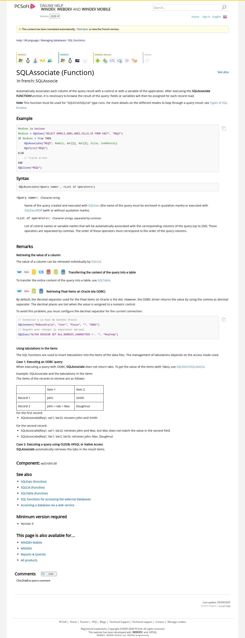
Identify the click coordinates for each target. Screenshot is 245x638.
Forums (84, 622)
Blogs (103, 622)
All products (29, 563)
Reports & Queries (33, 557)
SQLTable (104, 282)
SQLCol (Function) (33, 490)
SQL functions (76, 40)
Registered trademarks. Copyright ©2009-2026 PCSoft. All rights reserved (122, 628)
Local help (224, 608)
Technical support (142, 622)
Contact (160, 622)
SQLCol (96, 263)
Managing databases (53, 40)
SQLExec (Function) (33, 484)
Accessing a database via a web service (47, 508)
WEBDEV (101, 635)
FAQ (94, 622)
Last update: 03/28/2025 (216, 605)
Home (195, 17)
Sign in (206, 17)
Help (19, 40)
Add (47, 576)
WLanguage (31, 40)
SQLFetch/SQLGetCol (190, 369)
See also (223, 72)
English (216, 17)
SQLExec (94, 207)
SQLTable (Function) (34, 496)
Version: (45, 16)
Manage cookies (177, 622)
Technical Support (119, 622)
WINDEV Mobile (31, 545)
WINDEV (26, 551)
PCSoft (63, 622)
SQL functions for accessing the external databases (56, 502)
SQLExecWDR (33, 212)
